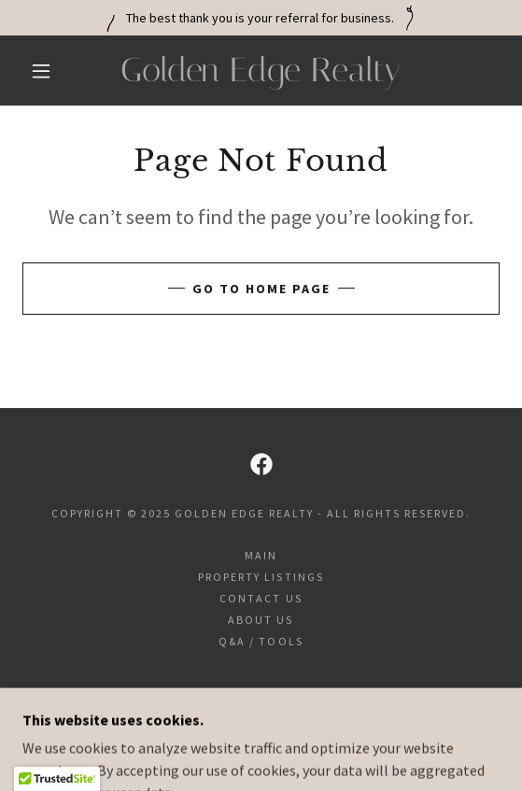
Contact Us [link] (260, 598)
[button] (46, 71)
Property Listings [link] (260, 577)
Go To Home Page (261, 288)
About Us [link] (260, 620)
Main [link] (261, 555)
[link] (261, 70)
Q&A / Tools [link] (261, 641)
